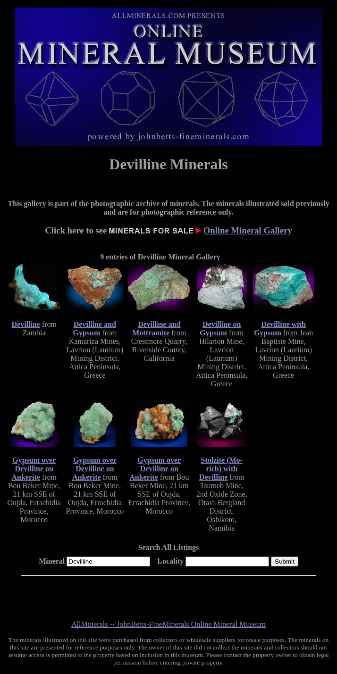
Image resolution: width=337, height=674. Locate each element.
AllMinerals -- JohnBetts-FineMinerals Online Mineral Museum (168, 624)
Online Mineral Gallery (247, 230)
